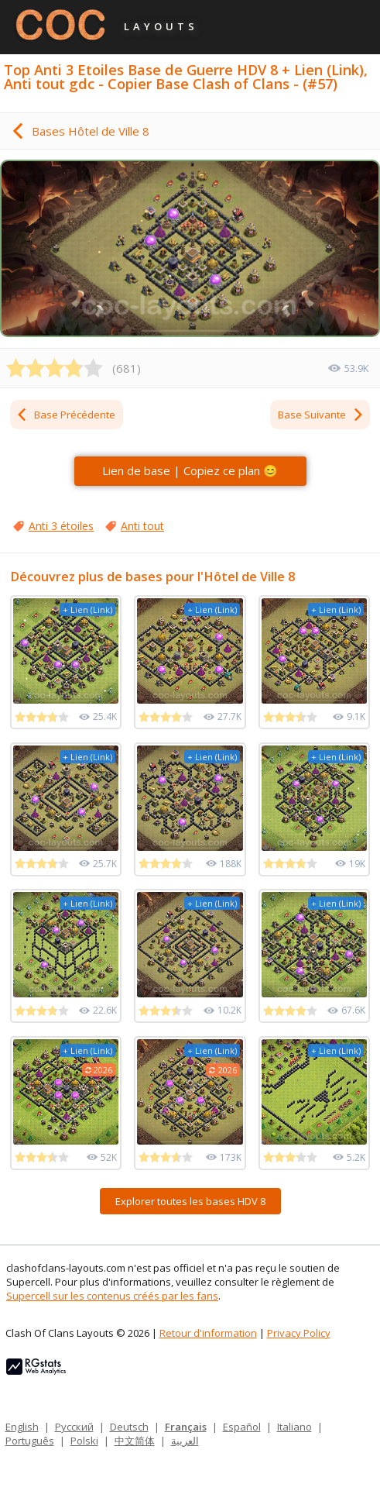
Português (29, 1441)
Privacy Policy (298, 1333)
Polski (84, 1441)
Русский (74, 1427)
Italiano (294, 1427)
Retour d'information (208, 1333)
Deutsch (129, 1427)
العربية (185, 1441)
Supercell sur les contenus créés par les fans (112, 1296)
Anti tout (142, 525)
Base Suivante (321, 415)
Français (186, 1427)
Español (242, 1427)
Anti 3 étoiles (61, 525)
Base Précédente (65, 415)
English (22, 1427)
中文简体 (135, 1441)
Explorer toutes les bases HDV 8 (190, 1201)
